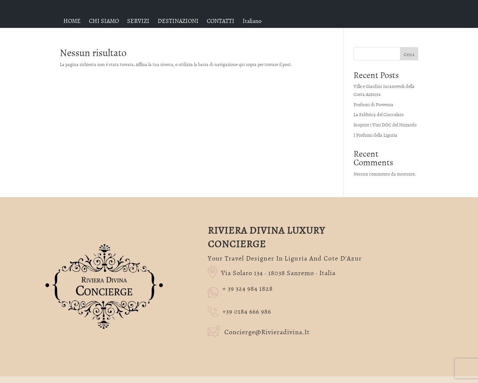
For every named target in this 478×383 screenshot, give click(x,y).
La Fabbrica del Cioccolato (379, 114)
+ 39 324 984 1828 (247, 288)
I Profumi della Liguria (375, 134)
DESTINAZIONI (178, 20)
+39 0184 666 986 (239, 311)
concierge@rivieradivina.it (259, 331)
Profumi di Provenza (373, 104)
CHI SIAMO (104, 20)
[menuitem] (252, 21)
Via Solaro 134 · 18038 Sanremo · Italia (271, 271)
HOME (72, 20)
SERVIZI (138, 20)
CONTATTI (220, 20)
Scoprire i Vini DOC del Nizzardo (385, 124)
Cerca (409, 54)
